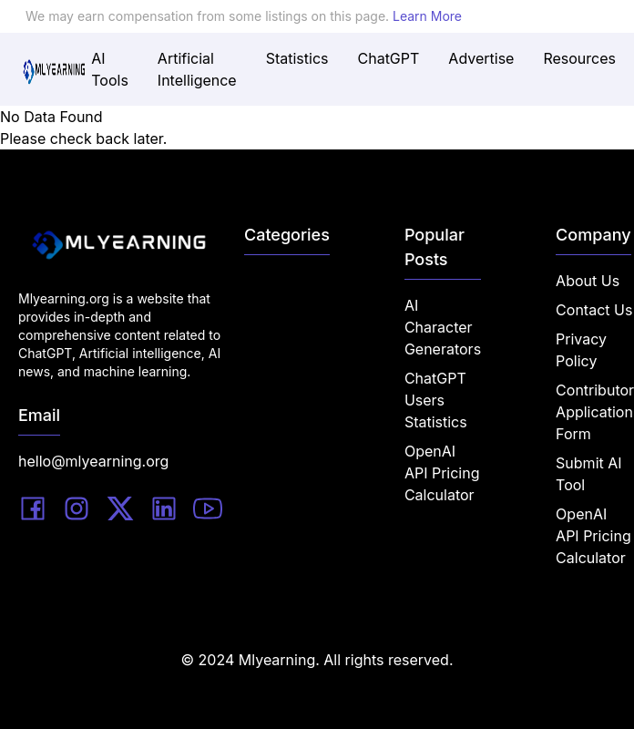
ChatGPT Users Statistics (435, 400)
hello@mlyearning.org (93, 461)
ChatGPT (389, 58)
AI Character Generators (442, 327)
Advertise (481, 58)
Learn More (427, 16)
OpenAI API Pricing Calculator (442, 473)
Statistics (297, 58)
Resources (579, 58)
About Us (587, 281)
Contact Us (594, 310)
